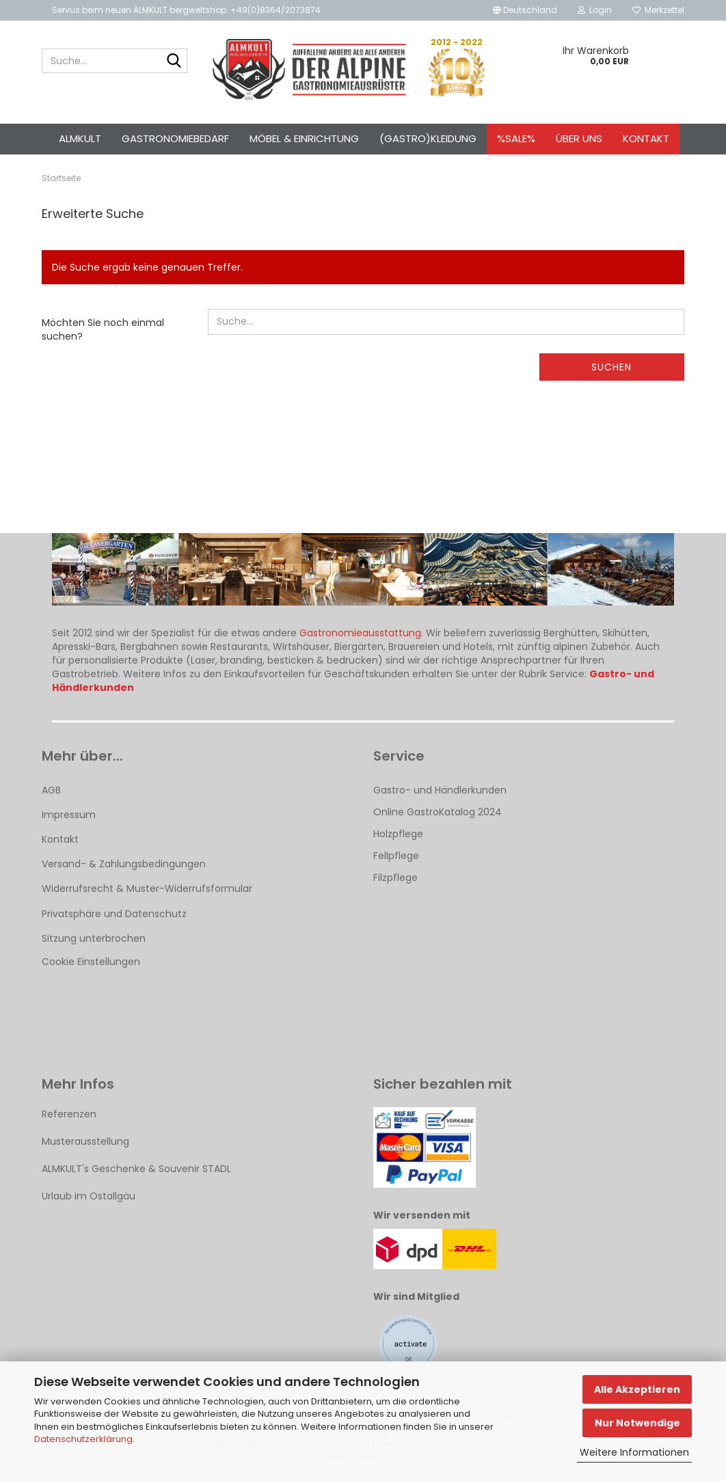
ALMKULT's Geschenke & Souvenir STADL (136, 1169)
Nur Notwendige (637, 1423)
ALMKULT (80, 138)
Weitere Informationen (634, 1452)
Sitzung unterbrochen (94, 938)
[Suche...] (174, 61)
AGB (51, 790)
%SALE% (516, 138)
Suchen (611, 367)
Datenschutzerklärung (83, 1438)
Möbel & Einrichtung (304, 138)
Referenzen (69, 1114)
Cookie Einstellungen (91, 961)
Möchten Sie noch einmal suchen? (103, 329)
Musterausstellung (85, 1141)
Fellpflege (396, 855)
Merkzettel (658, 10)
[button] (525, 10)
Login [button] (595, 10)
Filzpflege (395, 877)
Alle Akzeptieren (637, 1389)
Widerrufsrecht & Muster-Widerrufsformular (147, 888)
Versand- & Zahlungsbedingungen (124, 864)
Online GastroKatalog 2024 (437, 812)
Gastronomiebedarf (175, 138)
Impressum (69, 814)
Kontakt (646, 138)
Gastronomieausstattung (360, 633)
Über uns (579, 138)
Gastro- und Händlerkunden (440, 790)
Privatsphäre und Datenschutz (114, 914)
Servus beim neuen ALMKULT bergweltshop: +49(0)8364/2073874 (186, 10)
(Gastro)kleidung (427, 138)
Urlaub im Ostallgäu (88, 1196)
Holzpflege (398, 834)
